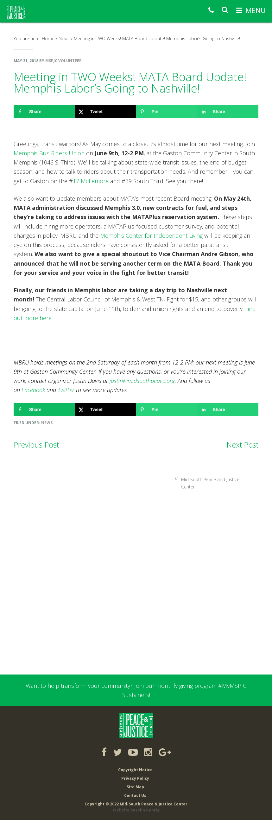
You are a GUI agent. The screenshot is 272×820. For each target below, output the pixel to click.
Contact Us (135, 795)
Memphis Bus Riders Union (49, 153)
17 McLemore (91, 181)
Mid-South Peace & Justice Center (16, 12)
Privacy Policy (135, 778)
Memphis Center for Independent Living (151, 235)
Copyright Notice (135, 769)
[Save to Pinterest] (166, 111)
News (47, 422)
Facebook (33, 390)
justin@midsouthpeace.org (142, 380)
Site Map (135, 787)
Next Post (242, 444)
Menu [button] (255, 10)
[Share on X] (105, 111)
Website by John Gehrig (136, 810)
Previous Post (36, 444)
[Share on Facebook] (44, 111)
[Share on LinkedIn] (227, 111)
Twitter (66, 390)
